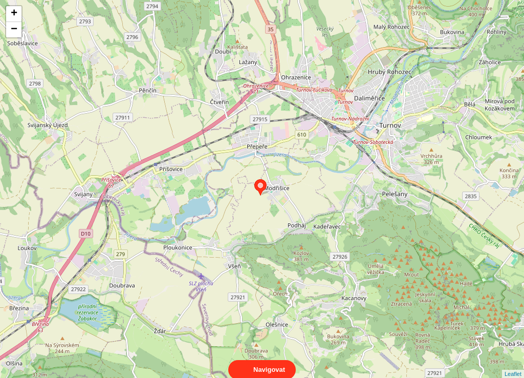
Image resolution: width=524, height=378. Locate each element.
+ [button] (14, 14)
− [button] (14, 29)
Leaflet (513, 365)
